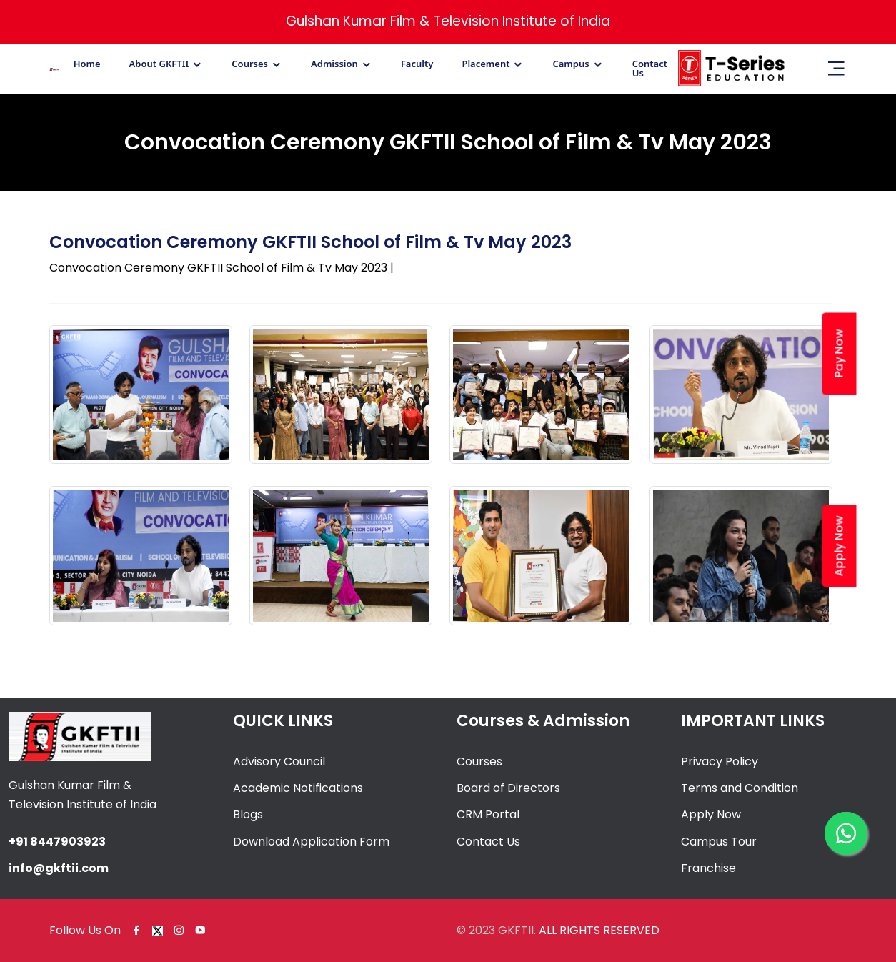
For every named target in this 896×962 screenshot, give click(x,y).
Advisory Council (279, 761)
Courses (250, 64)
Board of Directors (508, 788)
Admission (334, 64)
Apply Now (711, 814)
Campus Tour (719, 841)
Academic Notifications (298, 788)
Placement (485, 64)
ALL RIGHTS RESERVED (599, 930)
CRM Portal (488, 814)
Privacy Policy (719, 761)
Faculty (417, 64)
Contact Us (649, 68)
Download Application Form (311, 841)
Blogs (248, 814)
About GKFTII (159, 64)
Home (87, 64)
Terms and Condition (739, 788)
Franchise (708, 868)
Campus (570, 64)
